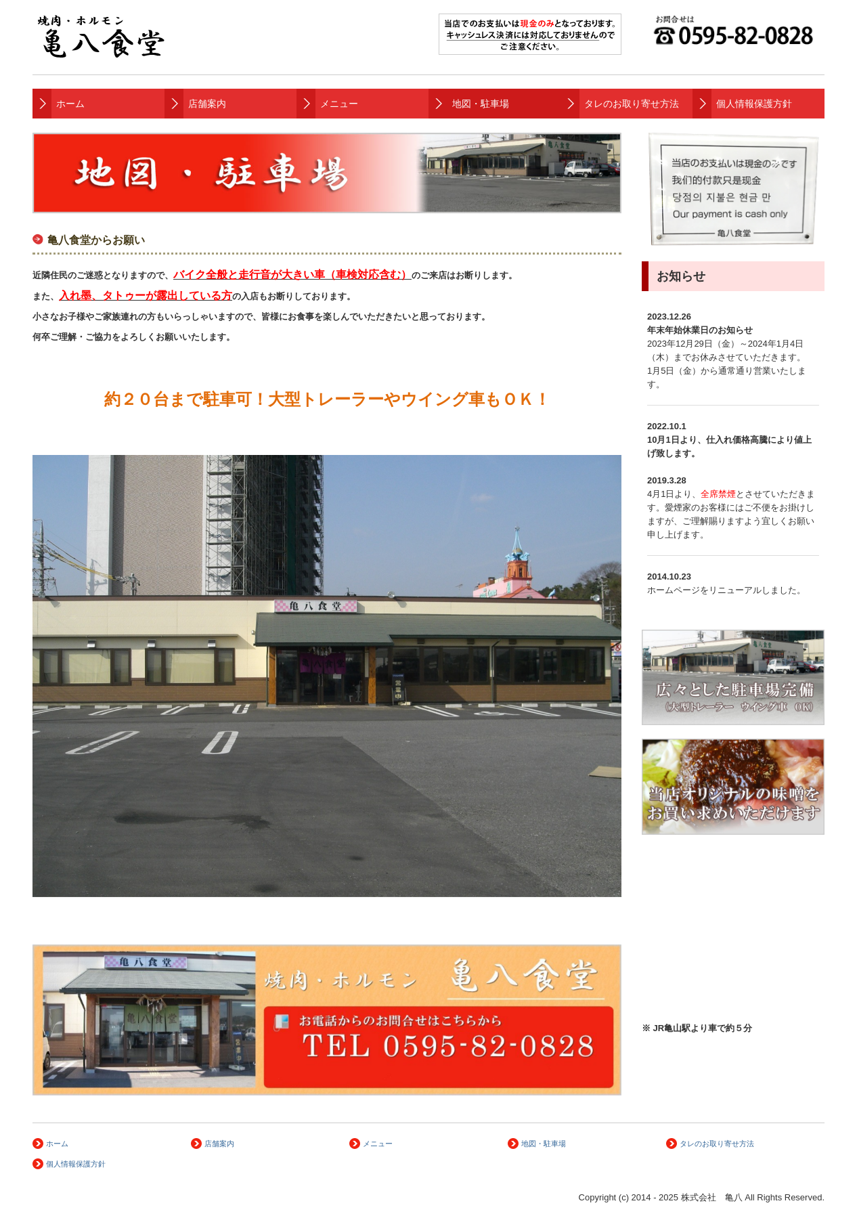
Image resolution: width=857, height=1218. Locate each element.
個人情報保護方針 (754, 103)
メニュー (339, 103)
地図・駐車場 (480, 103)
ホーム (70, 103)
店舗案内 (207, 103)
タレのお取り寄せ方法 (631, 103)
